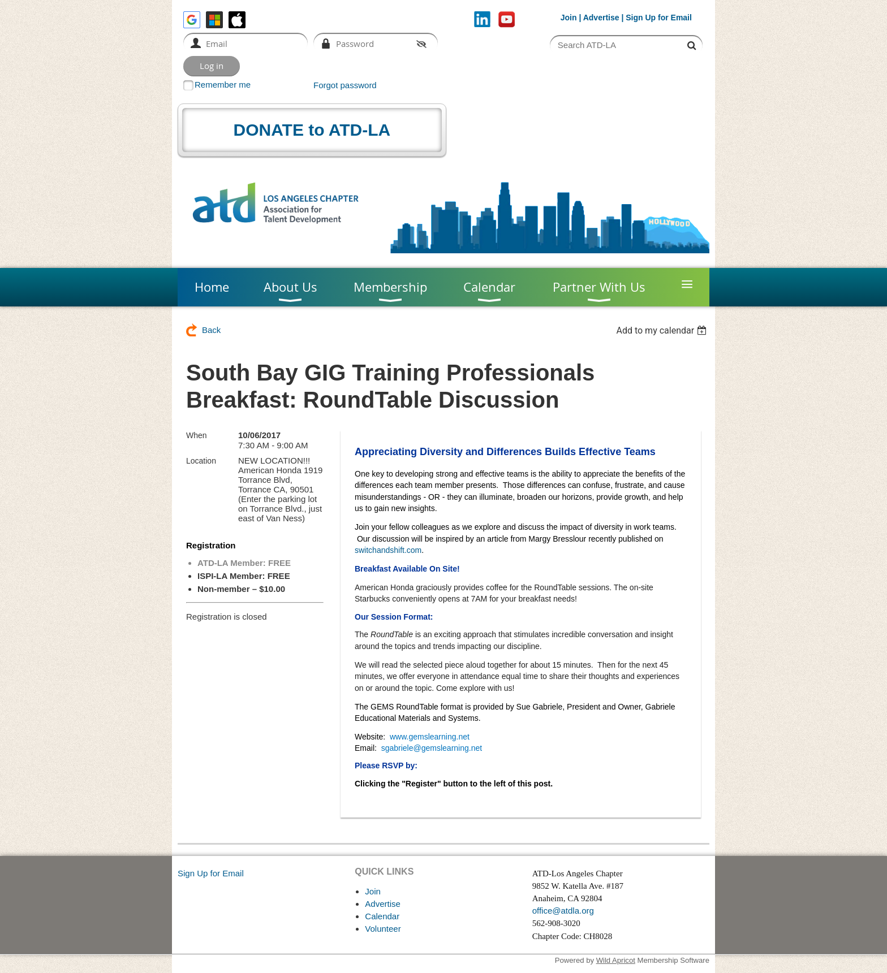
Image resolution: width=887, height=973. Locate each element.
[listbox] (662, 330)
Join (569, 17)
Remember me (223, 84)
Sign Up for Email (211, 873)
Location (201, 460)
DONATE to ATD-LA (312, 129)
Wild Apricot (615, 960)
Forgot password (345, 85)
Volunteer (383, 928)
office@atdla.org (563, 910)
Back (211, 330)
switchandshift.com (388, 550)
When (196, 435)
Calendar (382, 916)
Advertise (601, 17)
